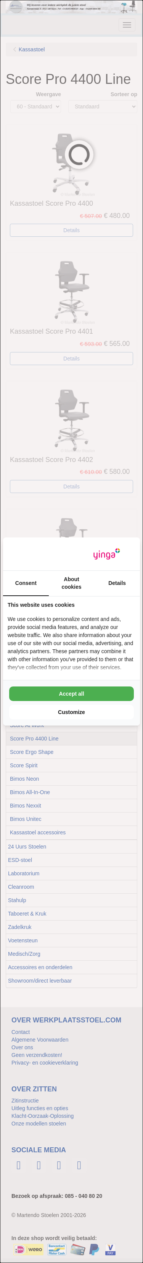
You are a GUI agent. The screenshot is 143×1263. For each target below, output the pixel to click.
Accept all (71, 694)
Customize (71, 712)
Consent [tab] (26, 583)
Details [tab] (117, 583)
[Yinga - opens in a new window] (106, 554)
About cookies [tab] (71, 583)
